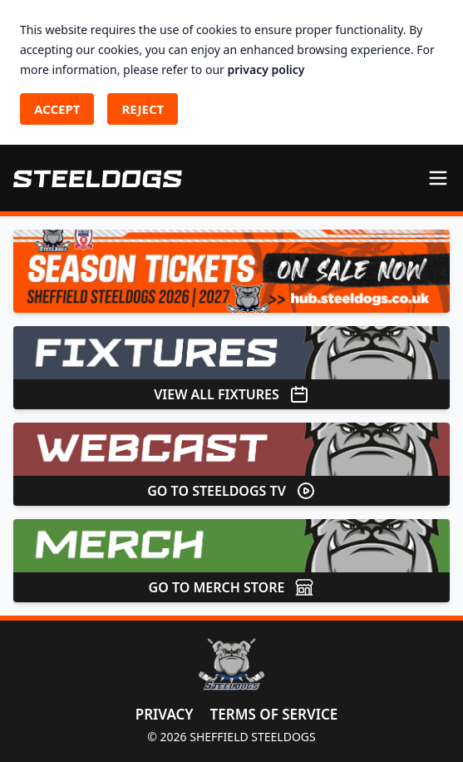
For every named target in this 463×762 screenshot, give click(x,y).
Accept (57, 109)
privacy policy (266, 69)
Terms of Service (274, 714)
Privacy (164, 714)
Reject (142, 109)
